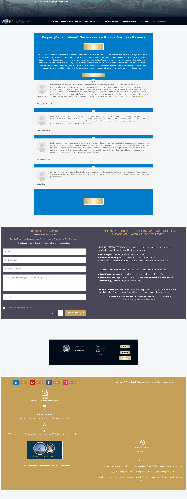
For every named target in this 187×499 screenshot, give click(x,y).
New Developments (174, 466)
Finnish (146, 477)
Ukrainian (180, 477)
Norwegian (155, 477)
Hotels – (162, 466)
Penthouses (127, 466)
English (102, 477)
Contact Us (94, 47)
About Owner (67, 21)
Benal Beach (120, 477)
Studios (106, 466)
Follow (23, 382)
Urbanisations (129, 21)
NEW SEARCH (125, 358)
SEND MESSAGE (76, 313)
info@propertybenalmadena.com (138, 299)
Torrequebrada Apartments (162, 471)
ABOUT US (125, 352)
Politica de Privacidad (61, 465)
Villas (149, 466)
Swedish (137, 477)
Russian (142, 480)
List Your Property (93, 21)
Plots (155, 466)
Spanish (109, 477)
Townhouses (139, 466)
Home (55, 21)
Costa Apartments (141, 471)
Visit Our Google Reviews (93, 75)
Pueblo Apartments (124, 471)
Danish (130, 477)
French (171, 477)
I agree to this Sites (17, 307)
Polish (164, 477)
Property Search (111, 21)
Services (144, 21)
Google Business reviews (64, 57)
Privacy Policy (26, 307)
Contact (78, 21)
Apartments (116, 466)
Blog (112, 471)
